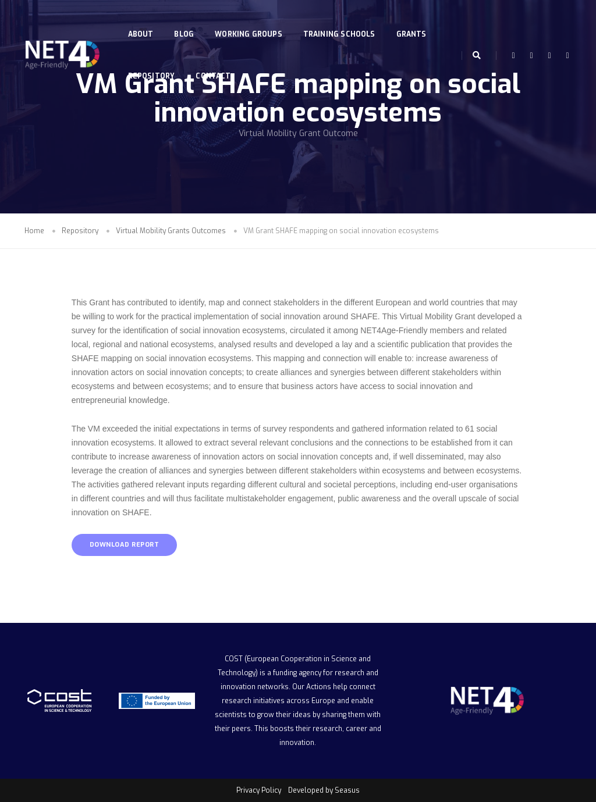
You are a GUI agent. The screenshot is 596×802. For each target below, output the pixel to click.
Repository (154, 62)
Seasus (347, 790)
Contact (215, 62)
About (143, 21)
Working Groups (251, 21)
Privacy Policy (258, 790)
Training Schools (342, 21)
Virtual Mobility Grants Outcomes (171, 231)
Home (34, 231)
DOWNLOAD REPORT (124, 544)
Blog (187, 21)
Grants (414, 21)
